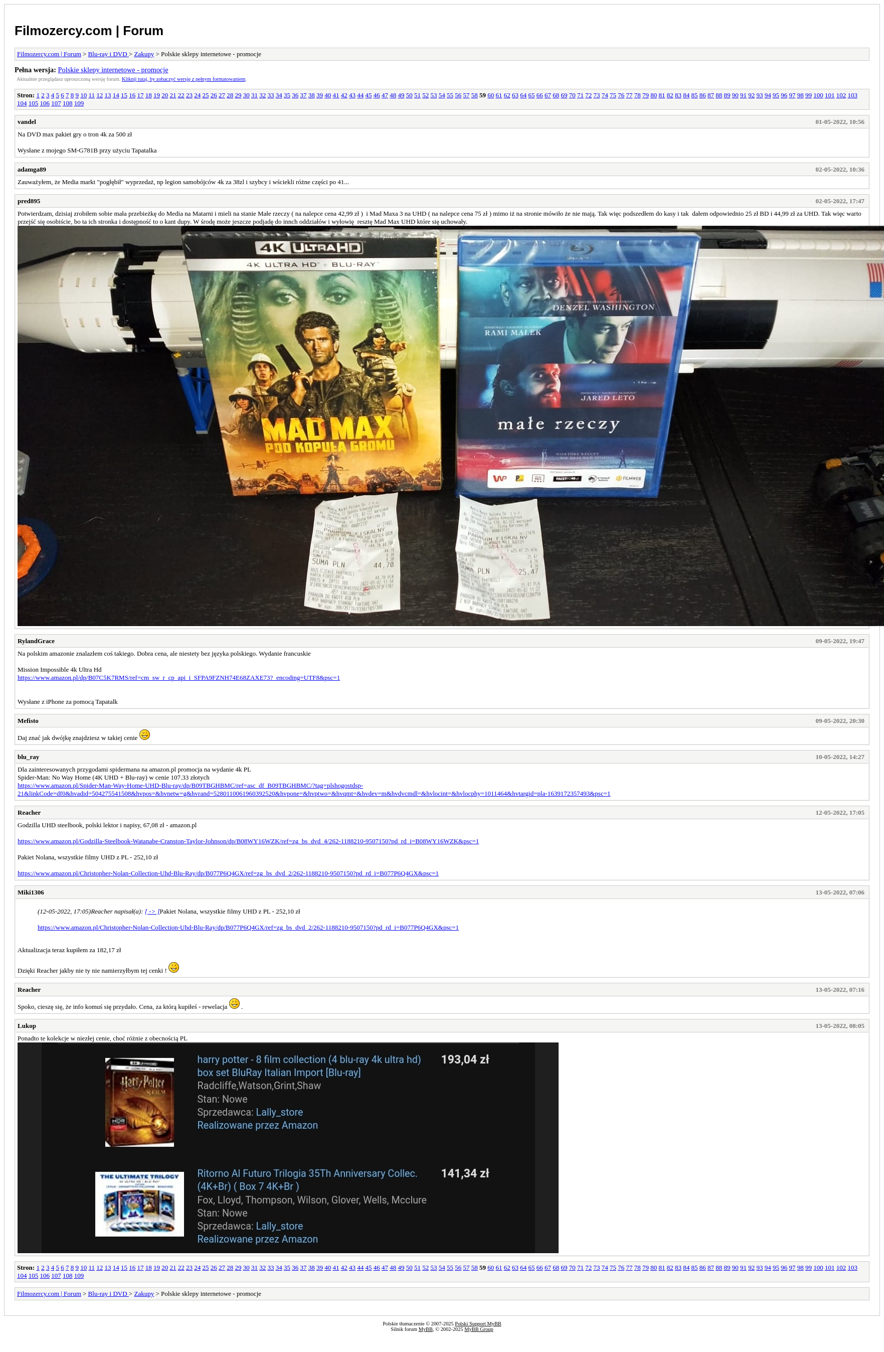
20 (164, 95)
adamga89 (32, 169)
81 (661, 95)
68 (556, 95)
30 (246, 95)
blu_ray (28, 757)
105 (34, 103)
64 (523, 95)
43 (352, 95)
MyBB (426, 1329)
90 (735, 95)
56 (458, 95)
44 (360, 95)
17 (140, 95)
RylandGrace (36, 641)
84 (686, 95)
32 (262, 95)
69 (564, 95)
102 (841, 95)
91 (743, 95)
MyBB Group (478, 1329)
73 (596, 95)
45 (368, 95)
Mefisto (28, 720)
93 (759, 95)
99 (808, 95)
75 (613, 95)
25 (205, 95)
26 (214, 95)
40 (327, 95)
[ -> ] (152, 911)
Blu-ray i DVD (108, 54)
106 (45, 103)
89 (727, 95)
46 (377, 95)
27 (222, 95)
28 (230, 95)
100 (818, 95)
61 (498, 95)
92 (751, 95)
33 (270, 95)
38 (311, 95)
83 (678, 95)
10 (83, 95)
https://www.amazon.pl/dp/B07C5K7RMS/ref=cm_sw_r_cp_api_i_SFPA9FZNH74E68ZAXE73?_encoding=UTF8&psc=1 (179, 677)
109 (79, 103)
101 (830, 95)
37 (303, 95)
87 (711, 95)
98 (800, 95)
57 (466, 95)
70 (572, 95)
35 (287, 95)
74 (605, 95)
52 (425, 95)
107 (56, 103)
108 (68, 103)
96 (784, 95)
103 (852, 95)
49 (401, 95)
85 (694, 95)
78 (637, 95)
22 (181, 95)
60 (490, 95)
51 (417, 95)
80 (653, 95)
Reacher (29, 812)
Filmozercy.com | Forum (89, 30)
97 (792, 95)
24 (197, 95)
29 (238, 95)
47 (385, 95)
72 (588, 95)
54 (442, 95)
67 (548, 95)
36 (295, 95)
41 (335, 95)
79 (645, 95)
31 (254, 95)
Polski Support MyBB (478, 1323)
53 (433, 95)
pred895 (29, 201)
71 (580, 95)
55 (450, 95)
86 (702, 95)
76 (621, 95)
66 (540, 95)
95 (776, 95)
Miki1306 (31, 892)
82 (670, 95)
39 (319, 95)
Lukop (27, 1025)
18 (148, 95)
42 (344, 95)
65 (531, 95)
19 (156, 95)
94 (768, 95)
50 (409, 95)
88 (719, 95)
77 (629, 95)
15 (124, 95)
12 (99, 95)
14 (116, 95)
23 (189, 95)
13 (107, 95)
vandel (27, 121)
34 (279, 95)
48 (393, 95)
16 (132, 95)
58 (474, 95)
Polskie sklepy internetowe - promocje (113, 70)
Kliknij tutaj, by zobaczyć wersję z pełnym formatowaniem (183, 79)
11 (91, 95)
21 (172, 95)
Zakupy (144, 54)
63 (515, 95)
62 (507, 95)
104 (22, 103)
